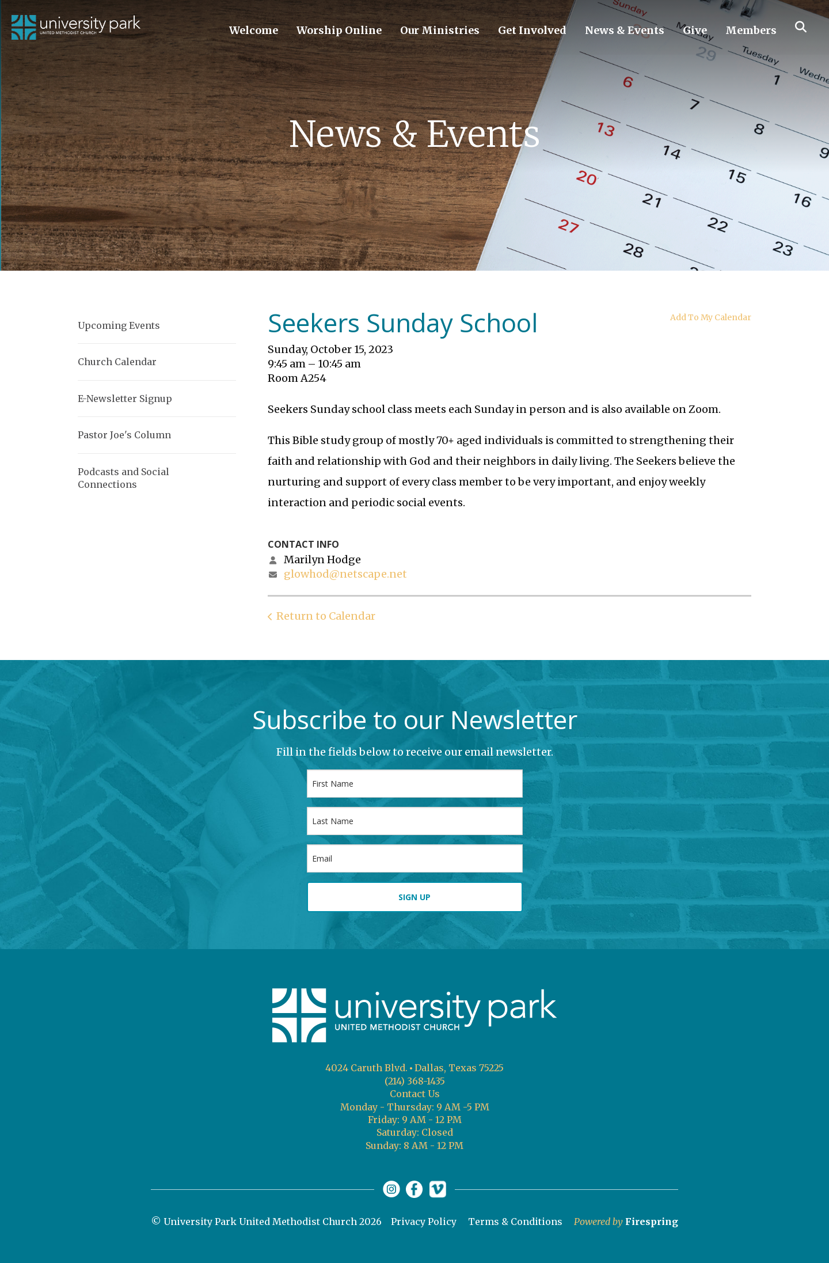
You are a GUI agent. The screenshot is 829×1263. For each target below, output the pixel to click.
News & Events (624, 30)
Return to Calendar (325, 616)
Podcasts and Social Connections (123, 478)
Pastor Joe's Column (124, 435)
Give (695, 30)
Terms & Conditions (515, 1221)
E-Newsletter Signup (125, 398)
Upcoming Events (119, 325)
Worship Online (339, 30)
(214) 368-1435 (415, 1081)
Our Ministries (440, 30)
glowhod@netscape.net (345, 574)
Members (751, 30)
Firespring (651, 1221)
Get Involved (532, 30)
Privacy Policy (424, 1221)
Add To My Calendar (710, 317)
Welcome (253, 30)
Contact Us (415, 1093)
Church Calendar (117, 361)
